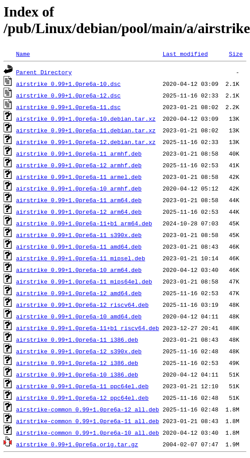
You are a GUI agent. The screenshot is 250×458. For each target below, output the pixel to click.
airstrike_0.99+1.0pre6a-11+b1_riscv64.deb (87, 328)
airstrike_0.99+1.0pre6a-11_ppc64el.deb (82, 386)
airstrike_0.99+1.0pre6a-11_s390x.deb (79, 235)
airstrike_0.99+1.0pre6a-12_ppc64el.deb (82, 398)
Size (236, 54)
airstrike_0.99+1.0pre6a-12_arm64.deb (79, 212)
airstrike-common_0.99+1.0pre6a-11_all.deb (87, 421)
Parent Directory (44, 72)
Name (23, 54)
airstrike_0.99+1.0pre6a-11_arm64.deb (79, 200)
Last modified (185, 54)
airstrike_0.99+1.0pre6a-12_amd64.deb (79, 293)
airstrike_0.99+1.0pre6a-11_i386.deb (77, 339)
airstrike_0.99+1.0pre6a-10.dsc (68, 84)
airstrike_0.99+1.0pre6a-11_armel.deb (79, 177)
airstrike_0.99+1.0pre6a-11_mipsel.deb (80, 258)
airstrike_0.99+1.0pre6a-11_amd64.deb (79, 246)
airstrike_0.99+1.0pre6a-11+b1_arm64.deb (84, 223)
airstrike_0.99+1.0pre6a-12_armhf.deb (79, 165)
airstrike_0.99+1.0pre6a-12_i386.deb (77, 363)
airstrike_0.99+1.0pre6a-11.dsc (68, 107)
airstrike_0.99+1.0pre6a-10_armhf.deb (79, 188)
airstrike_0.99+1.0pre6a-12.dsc (68, 95)
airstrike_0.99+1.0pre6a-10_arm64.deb (79, 270)
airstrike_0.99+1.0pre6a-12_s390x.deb (79, 351)
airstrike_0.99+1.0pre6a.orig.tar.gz (77, 444)
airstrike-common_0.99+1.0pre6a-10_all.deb (87, 432)
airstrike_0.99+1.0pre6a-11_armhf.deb (79, 153)
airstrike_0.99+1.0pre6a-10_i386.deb (77, 374)
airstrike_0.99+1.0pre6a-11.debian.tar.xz (86, 130)
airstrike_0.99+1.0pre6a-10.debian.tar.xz (86, 118)
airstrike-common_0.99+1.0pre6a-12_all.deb (87, 409)
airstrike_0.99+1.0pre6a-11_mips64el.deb (84, 281)
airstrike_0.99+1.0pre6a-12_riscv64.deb (82, 305)
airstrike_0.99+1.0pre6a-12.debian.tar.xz (86, 142)
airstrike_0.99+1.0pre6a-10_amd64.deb (79, 316)
